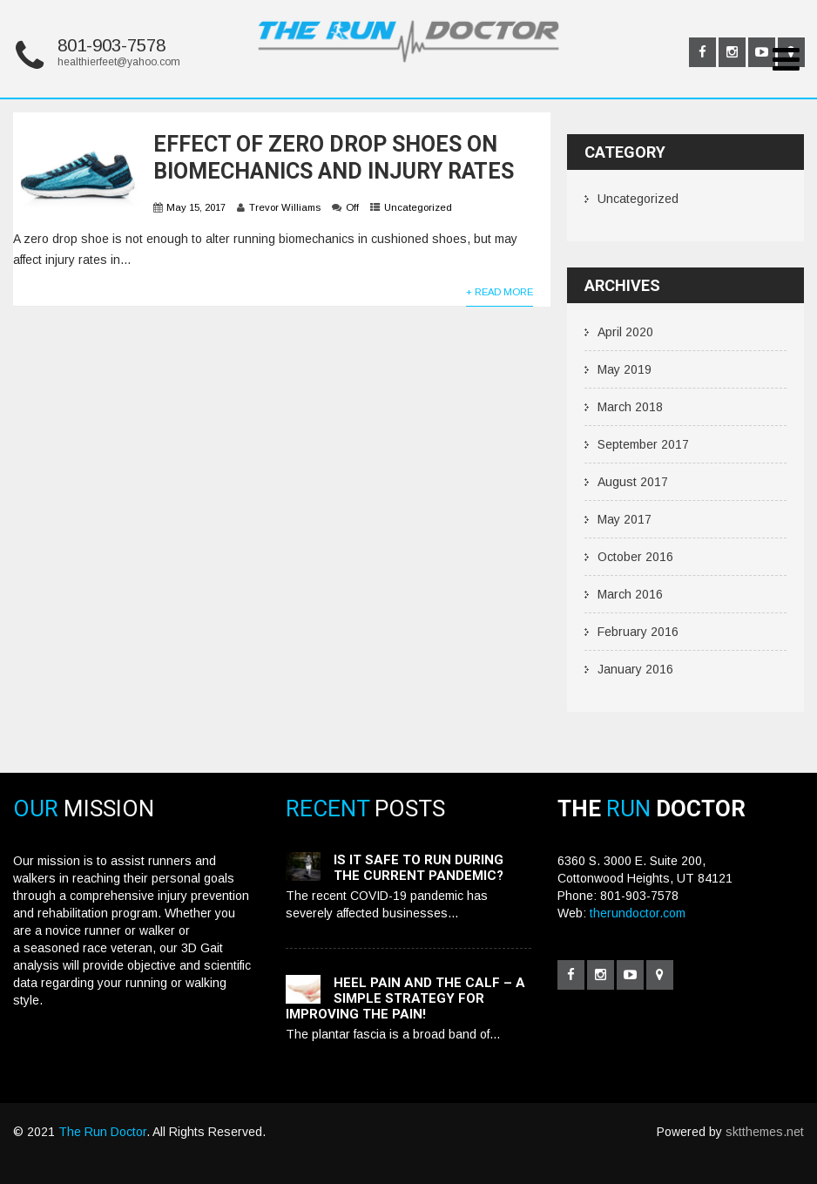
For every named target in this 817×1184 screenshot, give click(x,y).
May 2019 (625, 369)
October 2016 (635, 557)
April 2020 (625, 332)
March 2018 (630, 407)
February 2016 (638, 632)
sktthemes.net (765, 1132)
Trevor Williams (285, 207)
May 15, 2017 (196, 207)
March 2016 (630, 594)
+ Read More (499, 292)
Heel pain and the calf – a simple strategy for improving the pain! (405, 998)
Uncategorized (418, 207)
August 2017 (633, 482)
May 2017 (625, 519)
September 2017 (643, 444)
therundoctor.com (637, 913)
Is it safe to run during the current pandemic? (418, 867)
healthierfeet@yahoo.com (118, 62)
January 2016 (635, 669)
